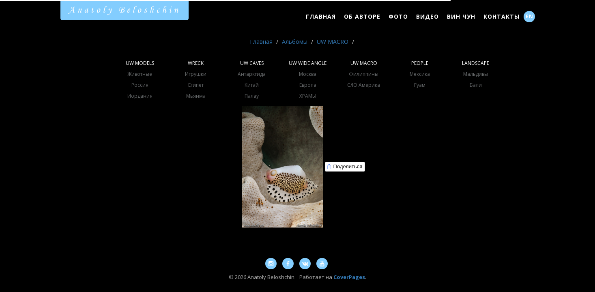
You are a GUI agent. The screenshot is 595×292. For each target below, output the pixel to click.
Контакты (501, 16)
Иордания (140, 95)
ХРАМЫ (307, 95)
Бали (476, 85)
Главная (321, 16)
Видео (427, 16)
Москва (307, 74)
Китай (252, 85)
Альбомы (294, 41)
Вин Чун (461, 16)
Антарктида (252, 74)
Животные (139, 74)
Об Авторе (362, 16)
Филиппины (363, 74)
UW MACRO (332, 41)
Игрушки (195, 74)
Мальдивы (475, 74)
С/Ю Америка (363, 85)
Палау (252, 95)
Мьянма (196, 95)
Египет (196, 85)
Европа (307, 85)
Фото (398, 16)
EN (529, 16)
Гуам (419, 85)
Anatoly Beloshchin (124, 10)
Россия (139, 85)
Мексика (420, 74)
